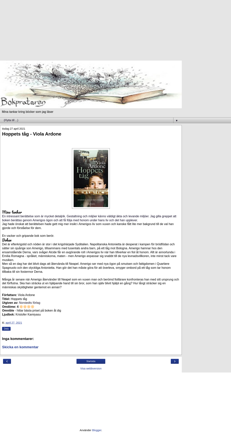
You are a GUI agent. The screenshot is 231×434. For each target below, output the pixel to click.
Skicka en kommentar (20, 347)
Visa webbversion (91, 368)
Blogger (96, 430)
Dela (6, 328)
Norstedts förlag (29, 302)
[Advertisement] (91, 32)
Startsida (90, 361)
